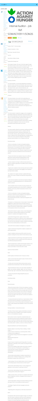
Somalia (20, 39)
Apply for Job (12, 383)
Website (34, 43)
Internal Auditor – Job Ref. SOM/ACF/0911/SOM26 (22, 32)
